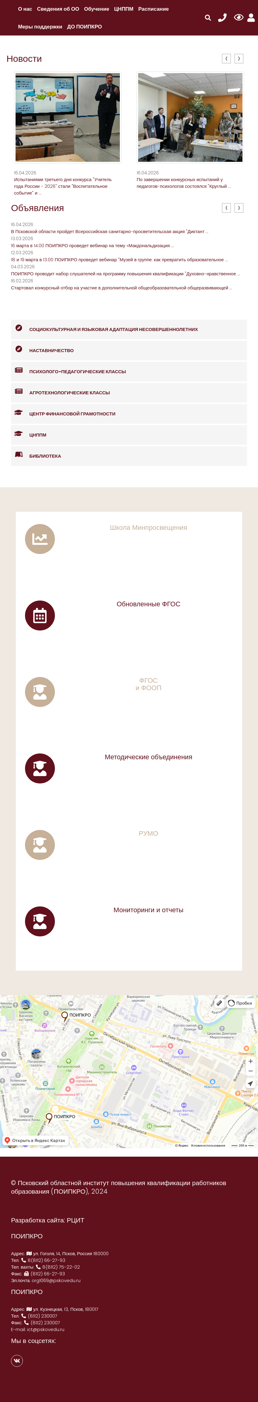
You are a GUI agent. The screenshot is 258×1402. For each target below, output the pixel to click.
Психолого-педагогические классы (68, 370)
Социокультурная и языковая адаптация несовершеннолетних (104, 328)
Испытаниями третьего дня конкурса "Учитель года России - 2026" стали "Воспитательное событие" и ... (63, 186)
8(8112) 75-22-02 (57, 1267)
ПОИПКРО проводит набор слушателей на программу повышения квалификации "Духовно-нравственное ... (125, 273)
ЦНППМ (123, 9)
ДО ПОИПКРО (84, 26)
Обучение (96, 9)
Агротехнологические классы (60, 391)
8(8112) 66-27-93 (43, 1260)
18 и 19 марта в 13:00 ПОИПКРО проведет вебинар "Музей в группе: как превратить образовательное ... (119, 259)
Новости (24, 58)
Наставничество (42, 349)
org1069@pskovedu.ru (56, 1280)
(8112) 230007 (39, 1316)
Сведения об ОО (58, 9)
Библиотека (36, 455)
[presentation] (226, 58)
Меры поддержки (40, 26)
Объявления (37, 208)
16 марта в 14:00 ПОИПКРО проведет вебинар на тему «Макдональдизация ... (92, 245)
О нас (25, 9)
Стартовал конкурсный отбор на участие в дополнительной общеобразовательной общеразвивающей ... (121, 287)
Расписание (153, 9)
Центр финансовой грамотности (63, 413)
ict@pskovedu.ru (45, 1329)
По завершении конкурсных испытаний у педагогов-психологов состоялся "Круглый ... (184, 182)
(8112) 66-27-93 (44, 1273)
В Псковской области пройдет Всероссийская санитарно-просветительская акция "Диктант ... (109, 231)
